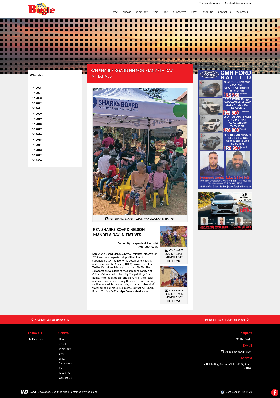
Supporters (179, 12)
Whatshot (142, 12)
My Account (243, 12)
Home (114, 12)
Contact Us (224, 12)
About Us (207, 12)
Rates (194, 12)
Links (165, 12)
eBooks (127, 12)
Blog (155, 12)
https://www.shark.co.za (133, 291)
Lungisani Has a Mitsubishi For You (227, 319)
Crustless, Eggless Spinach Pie (50, 319)
